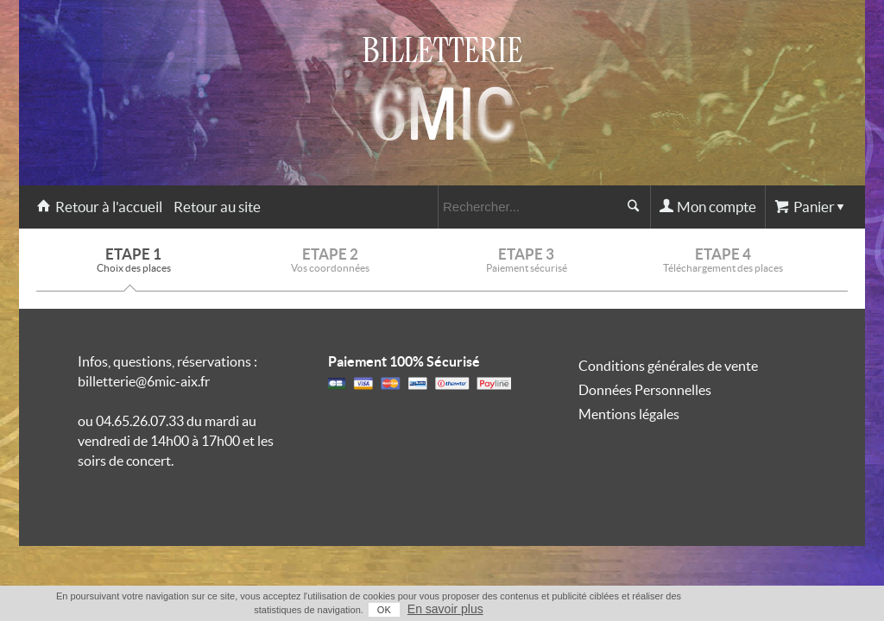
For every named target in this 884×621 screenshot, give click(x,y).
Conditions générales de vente (668, 365)
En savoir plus (831, 609)
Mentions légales (628, 414)
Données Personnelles (644, 390)
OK (770, 610)
